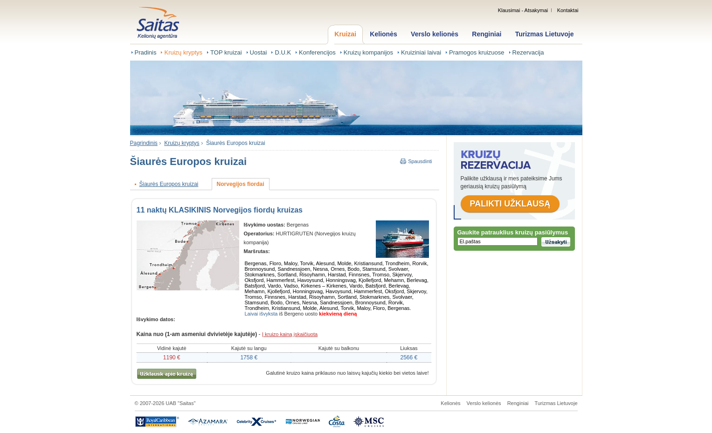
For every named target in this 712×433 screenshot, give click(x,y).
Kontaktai (568, 10)
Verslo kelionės (434, 34)
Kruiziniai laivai (421, 52)
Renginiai (486, 34)
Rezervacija (528, 52)
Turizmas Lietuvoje (544, 34)
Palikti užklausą (510, 203)
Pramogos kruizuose (477, 52)
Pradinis (146, 52)
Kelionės (383, 34)
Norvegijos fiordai (240, 184)
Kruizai (345, 34)
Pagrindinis (144, 143)
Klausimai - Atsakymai (523, 10)
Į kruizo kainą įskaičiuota (290, 334)
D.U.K (283, 52)
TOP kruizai (226, 52)
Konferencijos (317, 52)
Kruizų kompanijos (368, 52)
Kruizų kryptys (183, 52)
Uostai (258, 52)
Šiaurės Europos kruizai (235, 143)
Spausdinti (420, 161)
